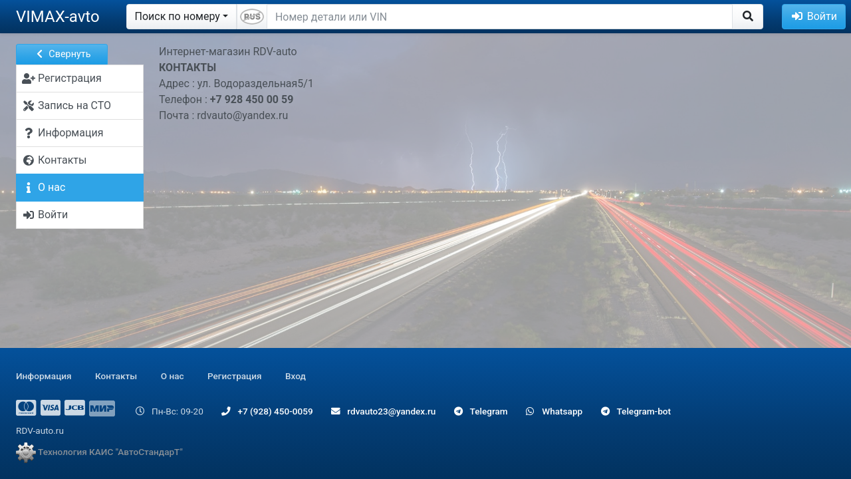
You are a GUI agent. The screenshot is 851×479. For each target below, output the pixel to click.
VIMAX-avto (58, 16)
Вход (295, 376)
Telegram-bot (636, 411)
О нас (172, 376)
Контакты (116, 376)
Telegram (481, 411)
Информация (44, 376)
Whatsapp (554, 411)
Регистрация (234, 376)
